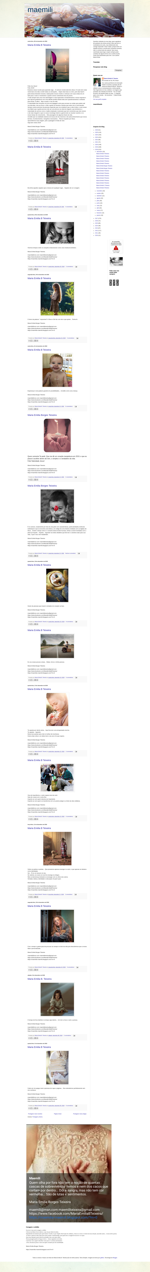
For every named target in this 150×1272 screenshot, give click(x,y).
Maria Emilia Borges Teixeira (42, 415)
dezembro (100, 151)
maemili (40, 10)
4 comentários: (69, 206)
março (99, 210)
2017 (96, 218)
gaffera (102, 1257)
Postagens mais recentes (35, 1114)
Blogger (115, 1257)
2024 (96, 135)
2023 (96, 137)
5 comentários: (70, 677)
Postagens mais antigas (79, 1114)
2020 (96, 144)
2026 (96, 130)
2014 (96, 225)
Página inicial (57, 1114)
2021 (96, 142)
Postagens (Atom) (37, 1117)
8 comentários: (70, 621)
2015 (96, 223)
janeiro (99, 215)
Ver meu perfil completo (99, 99)
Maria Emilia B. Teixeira (39, 979)
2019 (96, 147)
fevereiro (99, 213)
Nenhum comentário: (70, 553)
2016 (96, 221)
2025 (96, 132)
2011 (96, 233)
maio (98, 205)
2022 (96, 139)
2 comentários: (70, 266)
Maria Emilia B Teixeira (39, 45)
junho (98, 203)
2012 (96, 230)
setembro (99, 196)
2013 (96, 228)
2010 (96, 235)
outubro (99, 193)
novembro (100, 191)
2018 (96, 149)
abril (98, 208)
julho (98, 200)
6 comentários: (69, 138)
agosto (99, 198)
